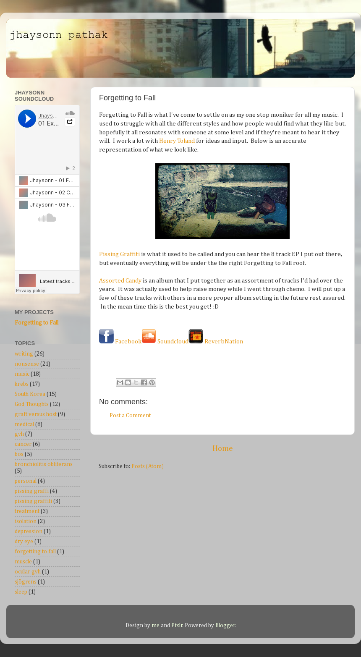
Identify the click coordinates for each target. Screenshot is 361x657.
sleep (21, 592)
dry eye (24, 541)
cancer (23, 444)
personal (26, 481)
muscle (23, 562)
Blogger (225, 625)
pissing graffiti (33, 501)
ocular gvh (28, 572)
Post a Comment (130, 416)
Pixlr (177, 625)
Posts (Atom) (147, 466)
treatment (27, 511)
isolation (26, 521)
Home (222, 449)
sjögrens (26, 582)
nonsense (27, 364)
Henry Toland (177, 141)
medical (24, 424)
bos (19, 454)
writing (24, 354)
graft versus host (36, 414)
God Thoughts (32, 404)
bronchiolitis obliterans (44, 464)
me (156, 625)
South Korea (30, 394)
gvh (19, 434)
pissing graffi (32, 491)
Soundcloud (164, 341)
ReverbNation (215, 341)
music (22, 374)
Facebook (120, 341)
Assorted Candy (120, 280)
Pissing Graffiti (119, 254)
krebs (22, 384)
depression (28, 531)
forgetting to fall (35, 552)
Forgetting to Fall (36, 323)
